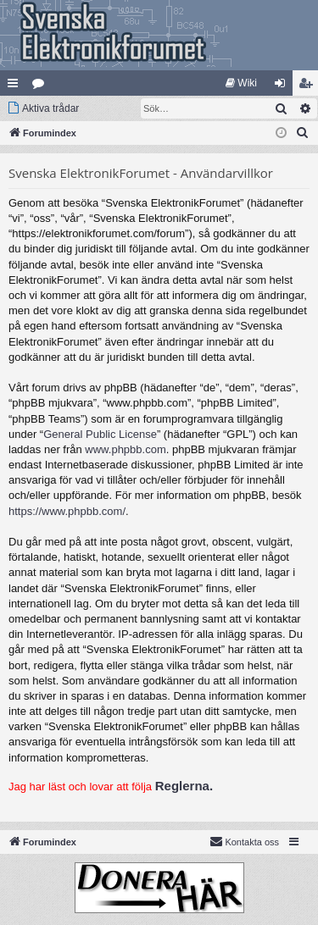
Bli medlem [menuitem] (309, 86)
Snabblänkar (16, 86)
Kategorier (41, 86)
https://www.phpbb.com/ (67, 511)
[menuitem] (241, 83)
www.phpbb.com (125, 449)
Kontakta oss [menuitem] (244, 841)
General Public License (100, 434)
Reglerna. (184, 785)
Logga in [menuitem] (284, 86)
